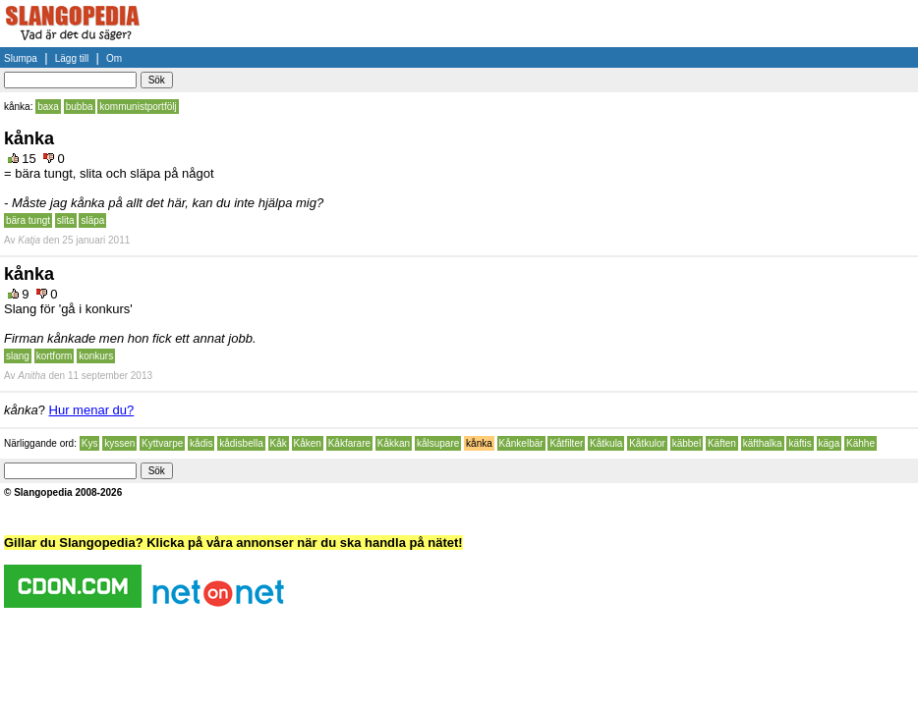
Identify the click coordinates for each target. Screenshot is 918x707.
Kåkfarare (349, 443)
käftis (799, 443)
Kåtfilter (566, 443)
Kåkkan (393, 443)
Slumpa (20, 58)
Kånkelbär (521, 443)
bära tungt (28, 220)
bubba (79, 106)
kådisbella (240, 443)
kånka (479, 443)
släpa (92, 220)
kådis (201, 443)
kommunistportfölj (137, 106)
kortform (54, 356)
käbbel (686, 443)
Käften (722, 443)
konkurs (96, 356)
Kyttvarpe (162, 443)
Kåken (307, 443)
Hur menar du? (92, 410)
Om (114, 58)
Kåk (278, 443)
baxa (48, 106)
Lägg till (71, 58)
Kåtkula (606, 443)
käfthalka (762, 443)
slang (17, 356)
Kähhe (860, 443)
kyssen (119, 443)
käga (829, 443)
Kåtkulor (647, 443)
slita (66, 220)
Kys (90, 443)
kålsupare (438, 443)
